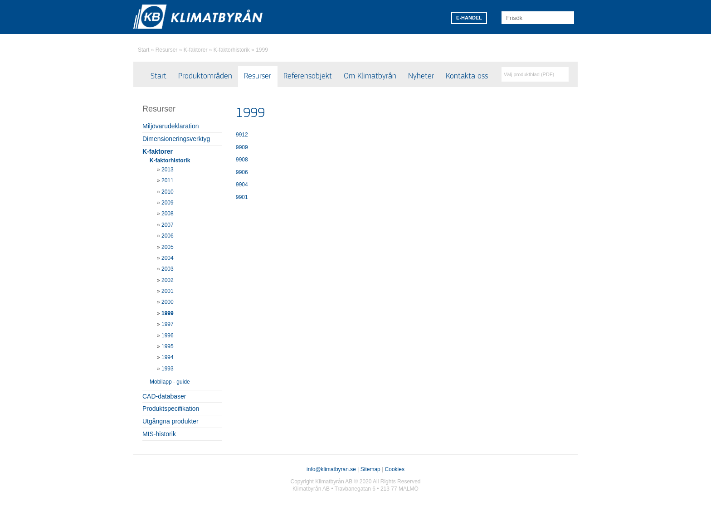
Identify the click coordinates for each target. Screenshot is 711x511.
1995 (167, 346)
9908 (242, 159)
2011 (167, 180)
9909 (242, 147)
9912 (242, 134)
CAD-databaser (164, 396)
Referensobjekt (307, 76)
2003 (167, 269)
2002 (167, 280)
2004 (167, 258)
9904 (242, 184)
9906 (242, 172)
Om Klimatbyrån (370, 76)
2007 (167, 225)
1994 (167, 357)
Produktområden (205, 76)
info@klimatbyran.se (331, 469)
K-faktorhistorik (232, 50)
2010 (167, 192)
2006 (167, 236)
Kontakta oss (467, 76)
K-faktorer (196, 50)
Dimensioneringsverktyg (176, 138)
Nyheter (421, 76)
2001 (167, 291)
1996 (167, 335)
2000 (167, 302)
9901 (242, 197)
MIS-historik (159, 434)
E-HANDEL (469, 17)
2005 (167, 247)
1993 (167, 368)
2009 (167, 203)
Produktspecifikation (170, 408)
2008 (167, 213)
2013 (167, 169)
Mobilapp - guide (170, 382)
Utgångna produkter (170, 421)
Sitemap (370, 469)
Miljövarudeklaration (170, 126)
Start (143, 50)
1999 (262, 50)
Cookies (394, 469)
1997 (167, 324)
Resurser (167, 50)
